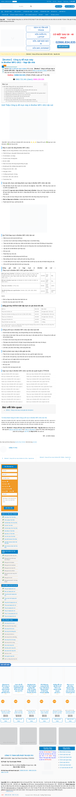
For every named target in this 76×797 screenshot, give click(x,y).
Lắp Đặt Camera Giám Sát (17, 14)
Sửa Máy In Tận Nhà (9, 531)
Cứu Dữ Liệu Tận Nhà (9, 536)
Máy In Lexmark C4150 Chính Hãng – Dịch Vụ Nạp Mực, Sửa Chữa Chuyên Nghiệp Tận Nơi (19, 712)
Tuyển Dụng (65, 1)
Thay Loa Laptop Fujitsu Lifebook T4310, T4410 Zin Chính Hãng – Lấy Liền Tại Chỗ (44, 712)
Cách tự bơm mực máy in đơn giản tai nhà (15, 98)
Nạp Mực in (24, 784)
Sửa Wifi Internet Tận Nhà (10, 539)
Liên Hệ (54, 1)
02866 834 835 (19, 75)
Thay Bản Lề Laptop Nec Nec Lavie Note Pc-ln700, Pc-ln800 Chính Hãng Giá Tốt (57, 712)
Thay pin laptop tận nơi (9, 588)
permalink (35, 442)
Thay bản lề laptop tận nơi (10, 602)
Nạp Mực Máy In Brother (19, 54)
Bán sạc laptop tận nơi (9, 591)
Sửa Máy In (54, 11)
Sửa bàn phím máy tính (10, 648)
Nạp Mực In (62, 11)
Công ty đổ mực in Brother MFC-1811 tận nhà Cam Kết (17, 96)
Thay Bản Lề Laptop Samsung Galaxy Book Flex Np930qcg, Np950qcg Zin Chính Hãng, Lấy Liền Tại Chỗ (6, 712)
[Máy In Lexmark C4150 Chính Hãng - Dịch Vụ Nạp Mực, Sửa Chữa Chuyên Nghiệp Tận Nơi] (18, 703)
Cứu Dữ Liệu (5, 14)
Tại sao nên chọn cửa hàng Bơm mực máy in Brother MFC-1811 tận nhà (21, 89)
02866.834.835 (24, 770)
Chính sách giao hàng (65, 759)
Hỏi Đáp (41, 15)
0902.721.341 (21, 79)
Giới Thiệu (49, 1)
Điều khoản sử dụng (65, 752)
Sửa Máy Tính (9, 11)
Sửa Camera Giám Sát (31, 14)
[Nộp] (31, 6)
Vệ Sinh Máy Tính (44, 11)
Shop (47, 15)
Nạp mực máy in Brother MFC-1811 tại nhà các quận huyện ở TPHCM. (21, 99)
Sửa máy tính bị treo (9, 628)
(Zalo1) (30, 79)
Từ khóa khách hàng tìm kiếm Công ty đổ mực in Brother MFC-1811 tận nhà (22, 101)
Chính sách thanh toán (66, 757)
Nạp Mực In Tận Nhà (9, 533)
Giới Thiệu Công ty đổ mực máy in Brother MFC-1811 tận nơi (18, 86)
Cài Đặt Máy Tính (27, 11)
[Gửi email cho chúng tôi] (72, 1)
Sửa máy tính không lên (10, 631)
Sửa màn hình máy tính (10, 650)
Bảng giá (59, 1)
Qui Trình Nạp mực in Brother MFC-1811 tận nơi (16, 91)
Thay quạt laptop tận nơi (10, 605)
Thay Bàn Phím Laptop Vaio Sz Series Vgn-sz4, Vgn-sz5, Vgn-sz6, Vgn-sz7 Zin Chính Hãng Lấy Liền (31, 712)
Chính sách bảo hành (65, 765)
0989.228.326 (32, 770)
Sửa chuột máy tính (9, 645)
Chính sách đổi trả (65, 762)
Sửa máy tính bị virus (9, 623)
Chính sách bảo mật (65, 754)
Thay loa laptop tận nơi (9, 608)
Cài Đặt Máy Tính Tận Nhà (10, 522)
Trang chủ (3, 54)
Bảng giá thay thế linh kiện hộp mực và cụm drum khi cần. (18, 94)
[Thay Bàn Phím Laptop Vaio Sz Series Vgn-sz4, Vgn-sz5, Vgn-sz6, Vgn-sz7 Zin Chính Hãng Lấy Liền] (31, 703)
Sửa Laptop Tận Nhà (9, 520)
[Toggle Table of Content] (44, 84)
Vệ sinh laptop (55, 15)
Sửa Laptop (18, 11)
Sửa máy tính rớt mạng (10, 639)
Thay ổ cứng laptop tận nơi (10, 613)
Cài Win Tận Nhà (8, 525)
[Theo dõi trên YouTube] (74, 1)
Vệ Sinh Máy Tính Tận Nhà (10, 528)
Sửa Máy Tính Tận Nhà (10, 517)
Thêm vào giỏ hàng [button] (5, 720)
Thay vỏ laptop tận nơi (9, 610)
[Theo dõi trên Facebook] (69, 1)
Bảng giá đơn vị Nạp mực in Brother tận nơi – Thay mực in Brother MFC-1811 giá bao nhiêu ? (26, 93)
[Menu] (2, 11)
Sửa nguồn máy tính (9, 656)
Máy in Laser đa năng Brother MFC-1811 (14, 88)
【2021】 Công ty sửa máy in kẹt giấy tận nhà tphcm (19, 410)
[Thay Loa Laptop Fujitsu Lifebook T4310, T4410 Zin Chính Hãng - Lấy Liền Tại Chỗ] (44, 703)
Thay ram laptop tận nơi (10, 616)
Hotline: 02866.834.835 (9, 1)
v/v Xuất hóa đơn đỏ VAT (66, 767)
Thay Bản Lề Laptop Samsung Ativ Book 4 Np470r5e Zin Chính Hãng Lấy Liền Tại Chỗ (70, 712)
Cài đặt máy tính (62, 782)
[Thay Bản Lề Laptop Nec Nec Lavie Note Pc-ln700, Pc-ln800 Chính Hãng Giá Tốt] (57, 703)
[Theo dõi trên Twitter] (71, 1)
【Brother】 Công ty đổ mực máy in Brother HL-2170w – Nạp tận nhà (17, 458)
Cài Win (36, 11)
